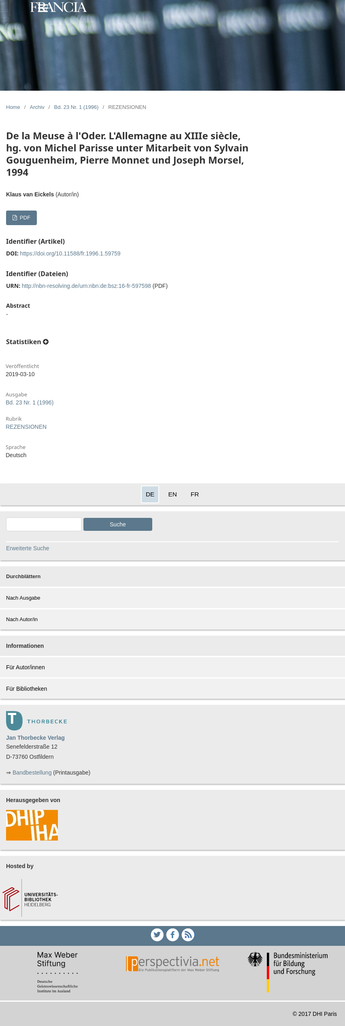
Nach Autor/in (22, 619)
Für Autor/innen (25, 667)
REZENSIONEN (26, 427)
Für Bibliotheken (26, 688)
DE (150, 494)
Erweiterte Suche (27, 548)
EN (172, 494)
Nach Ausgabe (23, 598)
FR (195, 494)
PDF (24, 218)
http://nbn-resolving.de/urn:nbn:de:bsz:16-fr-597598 (86, 286)
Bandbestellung (32, 772)
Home (13, 107)
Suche (118, 524)
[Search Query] (44, 524)
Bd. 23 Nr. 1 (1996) (76, 107)
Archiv (37, 107)
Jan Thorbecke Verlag (35, 737)
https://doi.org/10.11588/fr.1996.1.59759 (70, 253)
